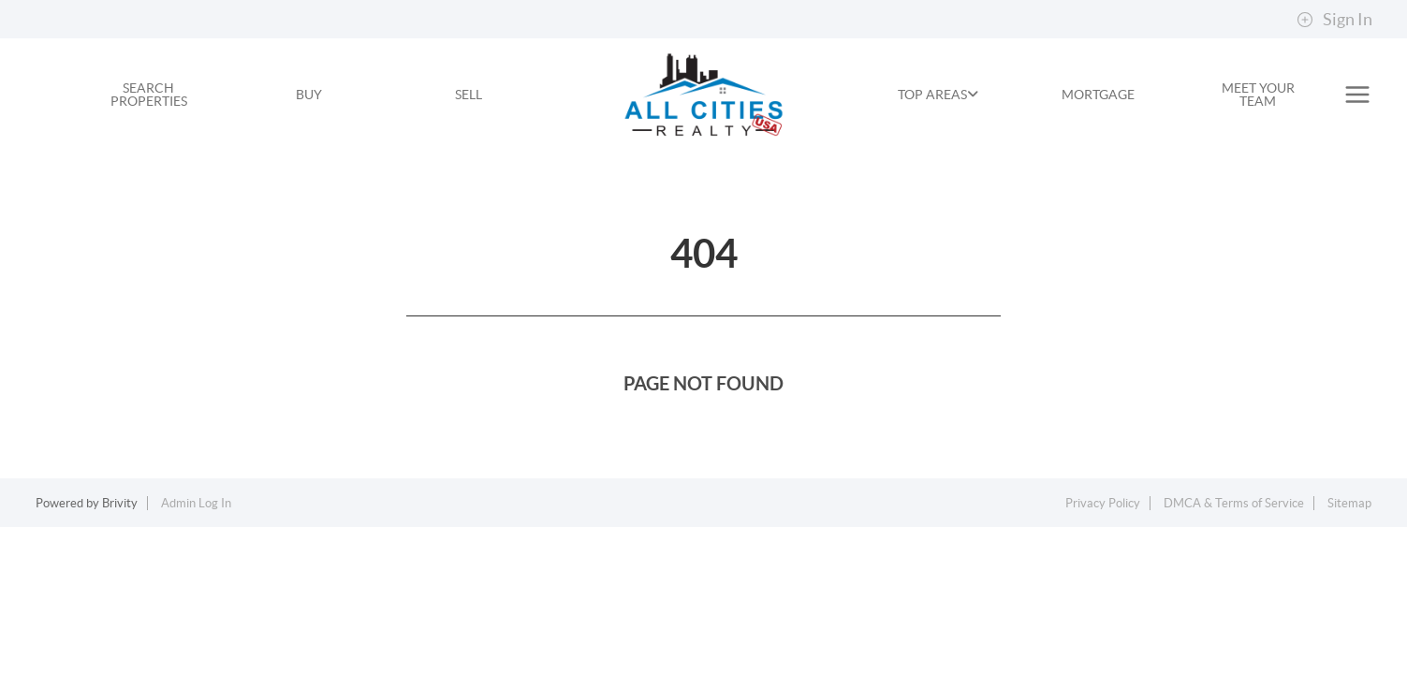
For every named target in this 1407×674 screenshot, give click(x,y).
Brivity (120, 503)
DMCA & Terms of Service (1234, 503)
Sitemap (1349, 503)
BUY (309, 94)
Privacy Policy (1102, 503)
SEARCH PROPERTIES (148, 94)
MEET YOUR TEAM (1258, 94)
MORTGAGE (1098, 94)
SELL (468, 94)
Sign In (1334, 19)
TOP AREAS (938, 94)
